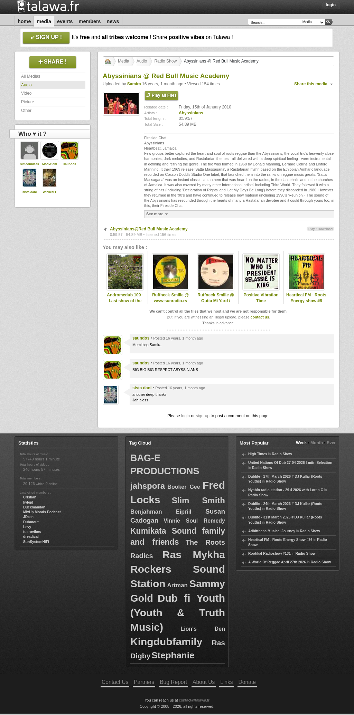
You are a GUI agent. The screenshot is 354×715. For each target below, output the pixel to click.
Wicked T (49, 192)
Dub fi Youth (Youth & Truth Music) (177, 612)
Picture (27, 101)
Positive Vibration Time (260, 298)
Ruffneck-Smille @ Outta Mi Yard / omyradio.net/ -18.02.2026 (215, 304)
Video (26, 93)
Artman (177, 585)
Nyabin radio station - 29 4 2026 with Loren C (285, 490)
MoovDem (49, 164)
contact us (259, 317)
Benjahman (146, 511)
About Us (204, 682)
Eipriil (183, 512)
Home (24, 21)
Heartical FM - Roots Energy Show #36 (280, 540)
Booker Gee (183, 487)
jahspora (147, 485)
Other (26, 110)
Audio (26, 85)
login (185, 415)
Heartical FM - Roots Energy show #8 (306, 298)
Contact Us (115, 682)
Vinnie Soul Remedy (194, 521)
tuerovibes (32, 532)
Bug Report (173, 682)
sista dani (29, 192)
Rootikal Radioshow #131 (269, 553)
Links (226, 682)
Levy (27, 527)
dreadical (31, 536)
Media (44, 21)
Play (311, 229)
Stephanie (172, 655)
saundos (69, 164)
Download (325, 229)
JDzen (28, 517)
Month (316, 442)
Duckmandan (34, 507)
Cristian (29, 497)
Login (331, 4)
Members (90, 21)
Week (301, 442)
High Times (257, 454)
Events (65, 21)
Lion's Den (202, 629)
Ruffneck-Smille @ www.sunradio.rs (170, 298)
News (113, 21)
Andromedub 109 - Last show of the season (125, 301)
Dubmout (31, 522)
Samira (134, 84)
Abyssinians (191, 113)
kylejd (28, 502)
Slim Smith (198, 500)
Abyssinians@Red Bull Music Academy (149, 229)
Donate (247, 682)
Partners (144, 682)
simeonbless (29, 164)
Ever (331, 442)
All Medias (30, 76)
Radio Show (165, 61)
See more (157, 214)
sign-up (202, 415)
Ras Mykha (193, 554)
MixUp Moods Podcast (42, 512)
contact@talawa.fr (194, 700)
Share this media (310, 84)
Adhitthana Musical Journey (271, 531)
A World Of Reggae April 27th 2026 (277, 562)
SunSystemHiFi (36, 542)
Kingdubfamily (166, 641)
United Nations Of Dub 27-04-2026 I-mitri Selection (290, 463)
